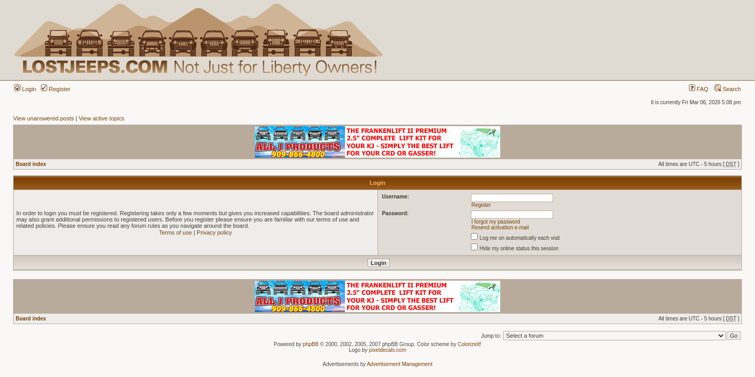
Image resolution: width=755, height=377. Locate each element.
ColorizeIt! (469, 344)
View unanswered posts (43, 118)
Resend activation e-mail (500, 227)
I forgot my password (495, 222)
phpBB (311, 344)
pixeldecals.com (387, 350)
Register (55, 89)
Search (728, 89)
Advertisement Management (400, 364)
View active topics (101, 118)
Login (25, 89)
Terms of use (175, 232)
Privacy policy (214, 232)
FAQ (698, 89)
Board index (31, 164)
